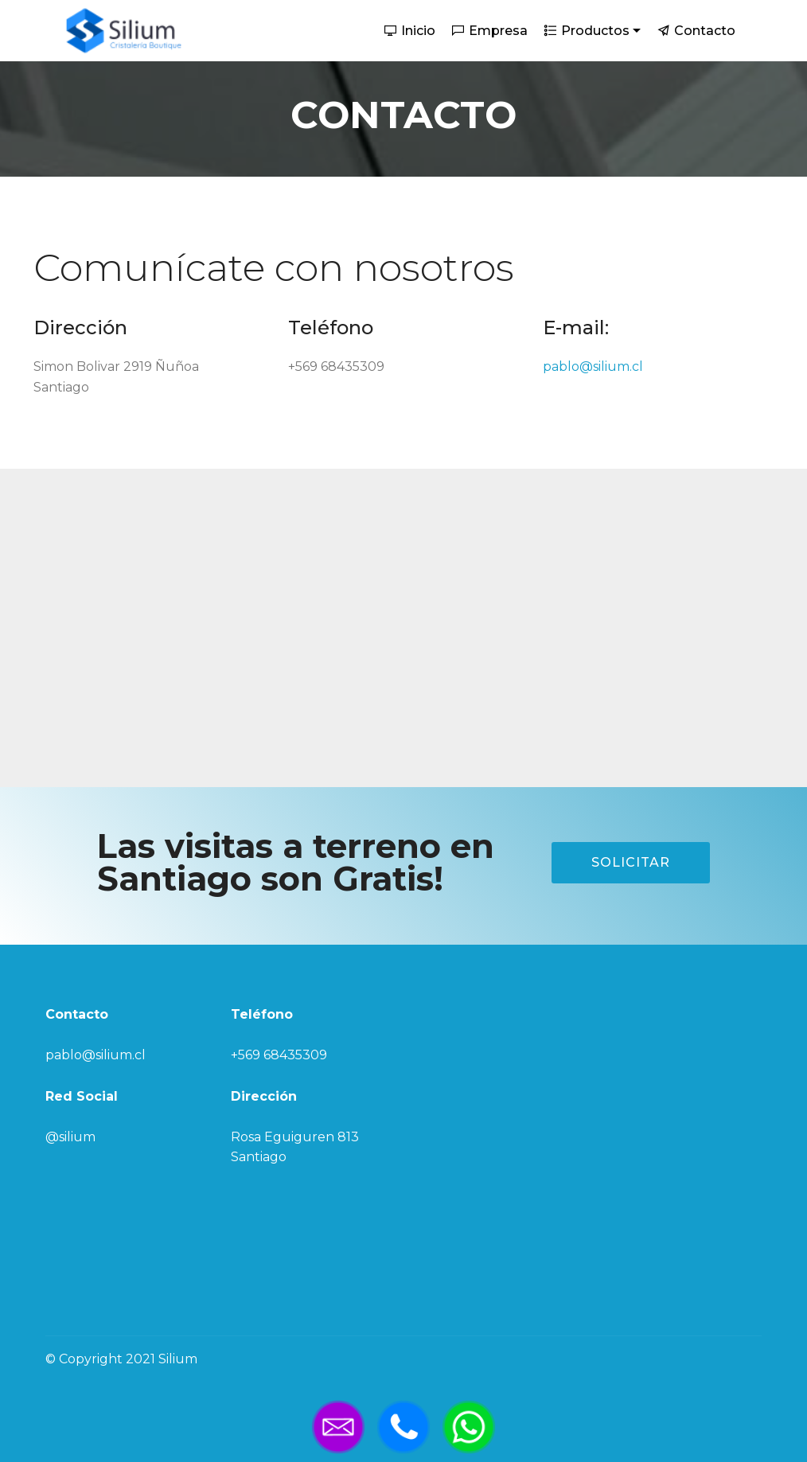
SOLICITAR (630, 862)
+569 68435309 (279, 1054)
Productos (587, 30)
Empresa (490, 30)
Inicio (409, 30)
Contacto (696, 30)
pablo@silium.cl (593, 366)
